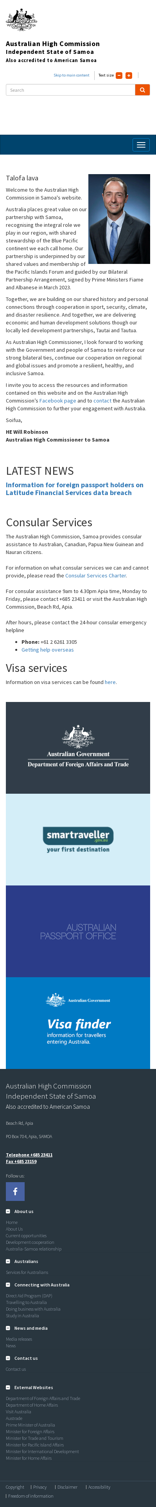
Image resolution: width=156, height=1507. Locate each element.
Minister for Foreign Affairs (30, 1431)
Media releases (19, 1339)
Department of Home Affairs (32, 1405)
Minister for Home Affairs (29, 1458)
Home (12, 1222)
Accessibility (99, 1487)
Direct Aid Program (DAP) (29, 1296)
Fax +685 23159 (21, 1161)
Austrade (14, 1418)
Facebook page (57, 400)
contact (103, 400)
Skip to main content (72, 75)
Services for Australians (27, 1272)
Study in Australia (22, 1315)
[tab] (78, 1211)
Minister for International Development (42, 1451)
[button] (20, 1211)
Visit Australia (18, 1411)
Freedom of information (31, 1496)
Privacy (40, 1487)
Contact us (16, 1369)
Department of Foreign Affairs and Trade (43, 1398)
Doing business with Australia (33, 1309)
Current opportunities (26, 1235)
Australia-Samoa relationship (33, 1249)
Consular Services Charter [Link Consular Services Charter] (95, 575)
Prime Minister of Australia (30, 1425)
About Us (14, 1229)
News (11, 1345)
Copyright (15, 1487)
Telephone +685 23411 (29, 1155)
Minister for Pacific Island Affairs (35, 1445)
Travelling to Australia (26, 1302)
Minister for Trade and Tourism (34, 1438)
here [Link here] (110, 682)
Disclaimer (67, 1487)
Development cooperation (30, 1242)
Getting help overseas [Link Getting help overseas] (48, 649)
